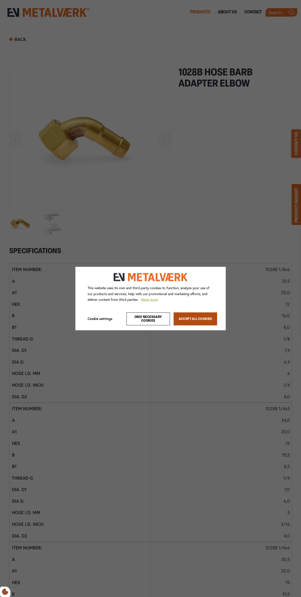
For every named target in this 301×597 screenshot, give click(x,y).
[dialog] (150, 298)
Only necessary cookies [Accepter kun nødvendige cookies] (148, 319)
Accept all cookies (195, 319)
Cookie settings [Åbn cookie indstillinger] (100, 318)
